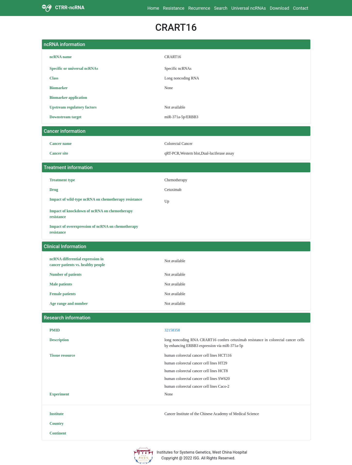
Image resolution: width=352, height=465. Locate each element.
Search (220, 8)
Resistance (173, 8)
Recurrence (199, 8)
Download (279, 8)
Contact (300, 8)
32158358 (172, 330)
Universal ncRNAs (248, 8)
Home (153, 8)
